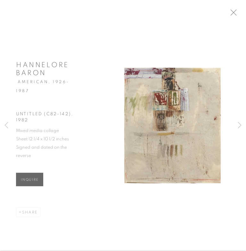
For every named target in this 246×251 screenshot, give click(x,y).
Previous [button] (6, 125)
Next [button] (239, 125)
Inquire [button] (29, 181)
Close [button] (237, 14)
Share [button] (30, 214)
